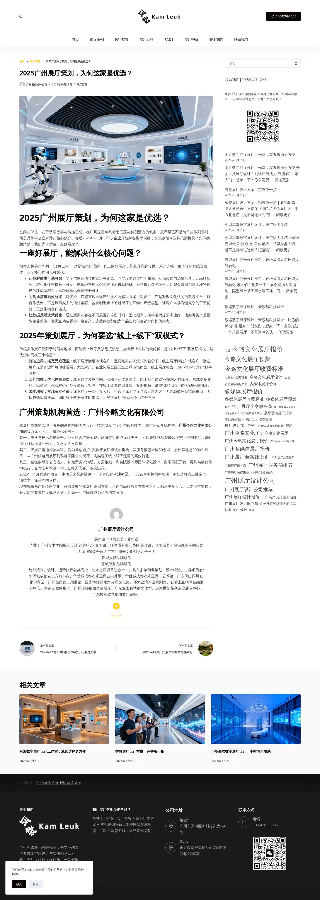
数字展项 (122, 39)
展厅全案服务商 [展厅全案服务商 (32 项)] (257, 406)
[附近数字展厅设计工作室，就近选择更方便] (64, 719)
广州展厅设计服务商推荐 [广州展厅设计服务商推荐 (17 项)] (278, 503)
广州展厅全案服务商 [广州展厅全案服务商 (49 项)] (247, 456)
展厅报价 (191, 39)
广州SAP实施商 (47, 783)
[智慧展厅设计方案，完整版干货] (160, 719)
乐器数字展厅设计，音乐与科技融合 (254, 306)
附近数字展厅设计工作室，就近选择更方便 (260, 154)
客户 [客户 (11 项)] (227, 407)
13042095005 (283, 16)
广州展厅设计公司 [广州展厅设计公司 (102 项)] (250, 480)
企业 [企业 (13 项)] (287, 377)
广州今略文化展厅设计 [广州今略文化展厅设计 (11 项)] (282, 441)
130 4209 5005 (265, 824)
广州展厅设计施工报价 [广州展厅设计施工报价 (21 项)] (279, 497)
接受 (19, 884)
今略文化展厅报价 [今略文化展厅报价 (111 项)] (257, 349)
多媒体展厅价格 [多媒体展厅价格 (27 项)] (263, 383)
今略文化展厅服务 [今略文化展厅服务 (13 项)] (236, 377)
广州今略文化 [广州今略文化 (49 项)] (240, 432)
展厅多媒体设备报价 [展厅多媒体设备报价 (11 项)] (285, 407)
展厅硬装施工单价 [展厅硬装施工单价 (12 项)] (251, 413)
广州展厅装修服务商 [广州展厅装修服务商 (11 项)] (262, 472)
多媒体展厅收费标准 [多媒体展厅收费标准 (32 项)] (244, 399)
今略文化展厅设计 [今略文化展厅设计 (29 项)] (266, 377)
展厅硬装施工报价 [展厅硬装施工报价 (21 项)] (278, 413)
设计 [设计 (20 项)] (243, 509)
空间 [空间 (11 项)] (235, 510)
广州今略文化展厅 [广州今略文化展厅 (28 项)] (272, 433)
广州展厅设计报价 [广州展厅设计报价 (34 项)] (242, 497)
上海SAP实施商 (70, 783)
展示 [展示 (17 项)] (289, 425)
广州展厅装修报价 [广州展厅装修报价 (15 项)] (237, 472)
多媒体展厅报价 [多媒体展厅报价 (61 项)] (244, 391)
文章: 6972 (116, 616)
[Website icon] (116, 606)
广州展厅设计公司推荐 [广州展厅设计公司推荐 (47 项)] (249, 489)
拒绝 (36, 884)
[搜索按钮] (296, 63)
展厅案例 (97, 39)
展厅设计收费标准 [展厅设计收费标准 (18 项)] (259, 419)
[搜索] (21, 16)
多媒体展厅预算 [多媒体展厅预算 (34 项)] (281, 399)
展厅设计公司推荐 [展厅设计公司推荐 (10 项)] (234, 419)
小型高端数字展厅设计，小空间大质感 (256, 224)
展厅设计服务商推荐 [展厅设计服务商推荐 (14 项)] (271, 426)
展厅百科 (146, 39)
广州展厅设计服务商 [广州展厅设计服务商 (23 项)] (241, 503)
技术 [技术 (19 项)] (228, 509)
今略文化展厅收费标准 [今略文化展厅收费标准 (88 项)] (254, 369)
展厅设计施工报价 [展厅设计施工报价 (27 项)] (240, 425)
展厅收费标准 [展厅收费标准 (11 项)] (232, 413)
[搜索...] (258, 63)
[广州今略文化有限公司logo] (160, 16)
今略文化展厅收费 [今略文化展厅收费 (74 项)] (247, 359)
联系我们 (241, 39)
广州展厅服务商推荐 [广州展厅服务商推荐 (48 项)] (270, 465)
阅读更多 (282, 179)
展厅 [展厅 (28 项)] (235, 406)
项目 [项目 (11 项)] (251, 510)
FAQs (168, 39)
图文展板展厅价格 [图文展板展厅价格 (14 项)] (236, 384)
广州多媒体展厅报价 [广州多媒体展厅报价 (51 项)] (247, 448)
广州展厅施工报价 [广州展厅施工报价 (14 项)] (283, 457)
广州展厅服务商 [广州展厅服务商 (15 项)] (235, 466)
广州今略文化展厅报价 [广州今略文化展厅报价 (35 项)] (246, 440)
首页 (75, 39)
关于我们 (216, 39)
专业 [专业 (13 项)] (227, 350)
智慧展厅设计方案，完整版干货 (251, 189)
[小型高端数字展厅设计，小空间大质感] (256, 719)
